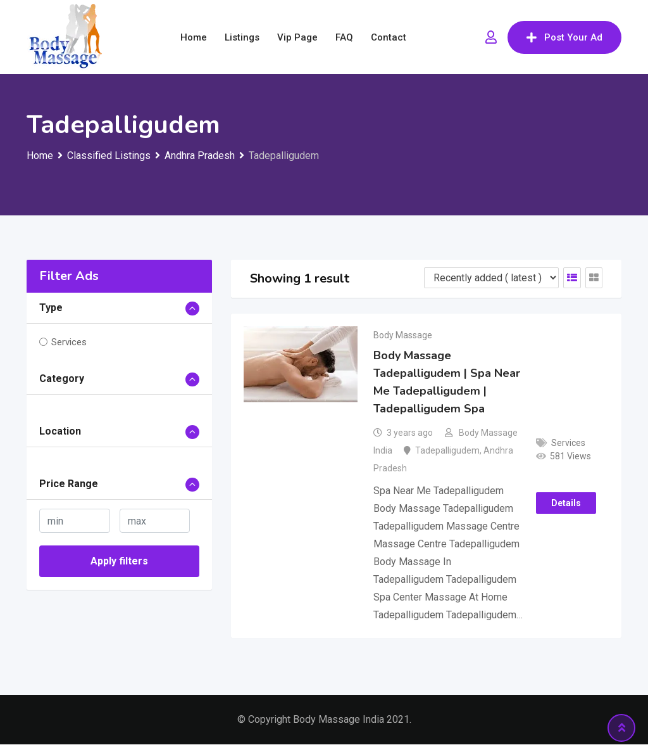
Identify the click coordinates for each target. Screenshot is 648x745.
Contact (388, 37)
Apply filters (119, 561)
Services (69, 342)
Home (193, 37)
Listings (242, 37)
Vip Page (297, 37)
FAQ (344, 37)
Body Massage (402, 335)
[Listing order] (491, 277)
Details (566, 504)
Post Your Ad (564, 37)
